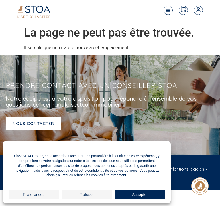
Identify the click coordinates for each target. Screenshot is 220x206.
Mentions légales (187, 169)
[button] (168, 10)
